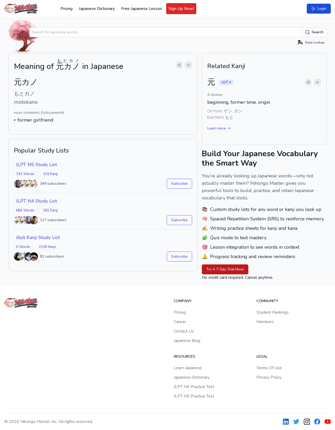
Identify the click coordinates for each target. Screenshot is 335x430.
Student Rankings (272, 312)
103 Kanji (50, 173)
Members (265, 322)
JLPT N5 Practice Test (194, 396)
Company (183, 300)
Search (314, 32)
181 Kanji (50, 210)
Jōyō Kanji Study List (38, 237)
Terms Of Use (269, 368)
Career (180, 322)
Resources (184, 356)
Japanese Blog (187, 341)
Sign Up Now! (181, 9)
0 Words (23, 246)
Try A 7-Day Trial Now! (225, 269)
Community (267, 300)
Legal (261, 356)
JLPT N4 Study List (36, 201)
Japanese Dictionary (97, 9)
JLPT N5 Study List (36, 164)
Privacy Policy (269, 377)
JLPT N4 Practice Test (194, 387)
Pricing (66, 9)
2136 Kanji (47, 246)
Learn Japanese (188, 368)
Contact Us (184, 331)
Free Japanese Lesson (141, 9)
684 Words (25, 210)
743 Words (25, 173)
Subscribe (179, 183)
